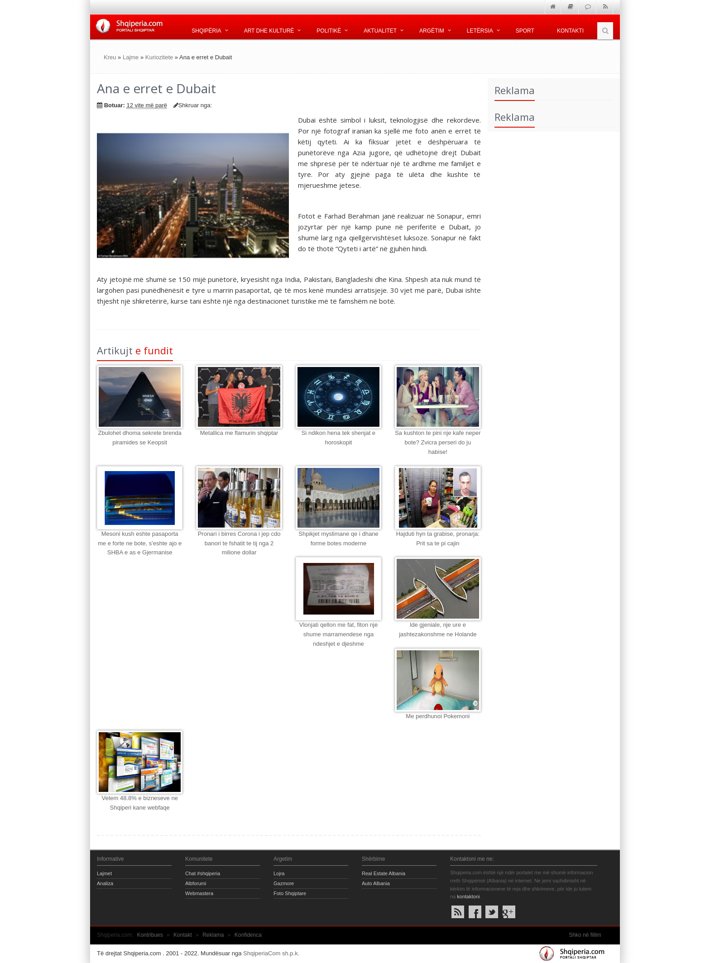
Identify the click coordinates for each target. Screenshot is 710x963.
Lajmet (104, 873)
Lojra (278, 873)
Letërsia (480, 31)
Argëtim (431, 31)
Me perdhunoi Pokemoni (438, 716)
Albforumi (195, 883)
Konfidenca (248, 935)
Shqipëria (206, 31)
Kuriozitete (159, 57)
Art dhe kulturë (269, 31)
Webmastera (199, 893)
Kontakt (182, 935)
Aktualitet (380, 31)
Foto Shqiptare (289, 893)
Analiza (105, 883)
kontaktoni (468, 896)
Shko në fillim (585, 935)
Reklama (213, 935)
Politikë (329, 31)
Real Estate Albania (383, 873)
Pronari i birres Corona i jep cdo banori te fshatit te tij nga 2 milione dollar (239, 543)
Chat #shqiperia (202, 873)
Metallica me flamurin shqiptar (239, 432)
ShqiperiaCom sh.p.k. (271, 953)
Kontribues (150, 935)
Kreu (110, 57)
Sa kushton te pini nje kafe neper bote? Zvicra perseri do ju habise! (437, 442)
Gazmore (283, 883)
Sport (525, 31)
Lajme (131, 57)
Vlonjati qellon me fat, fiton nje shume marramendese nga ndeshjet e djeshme (338, 634)
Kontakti (570, 31)
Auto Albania (376, 883)
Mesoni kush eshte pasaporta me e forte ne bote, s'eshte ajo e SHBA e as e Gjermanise (140, 543)
